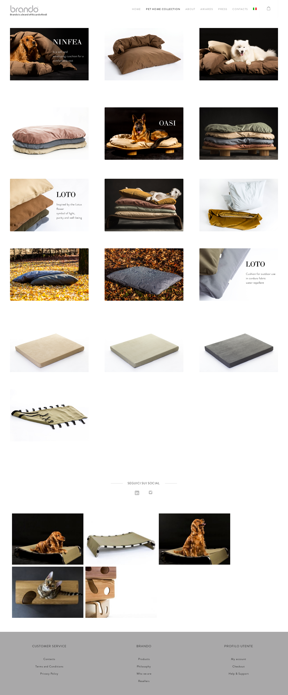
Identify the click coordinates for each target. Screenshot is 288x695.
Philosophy (144, 613)
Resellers (144, 628)
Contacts (49, 606)
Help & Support (239, 621)
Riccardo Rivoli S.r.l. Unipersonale (144, 658)
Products (144, 606)
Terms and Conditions (49, 613)
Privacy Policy (49, 621)
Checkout (238, 613)
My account (238, 606)
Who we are (144, 621)
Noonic (162, 678)
